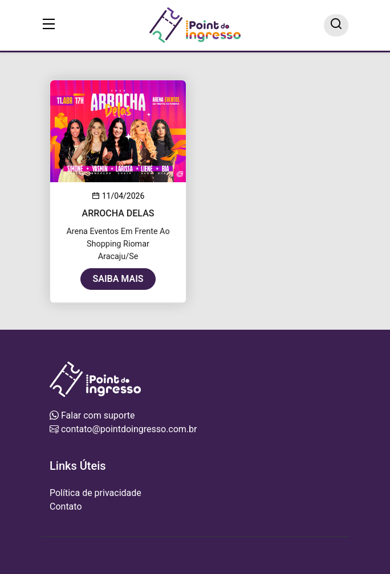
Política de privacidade (95, 492)
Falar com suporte (97, 415)
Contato (66, 506)
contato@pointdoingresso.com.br (128, 429)
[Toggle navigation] (49, 25)
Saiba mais (117, 278)
